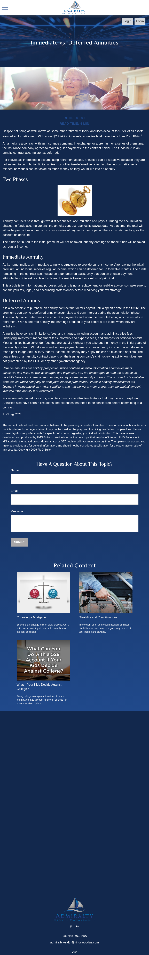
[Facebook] (71, 926)
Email (14, 491)
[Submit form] (19, 542)
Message (17, 511)
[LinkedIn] (77, 926)
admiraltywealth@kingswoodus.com (74, 942)
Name (15, 470)
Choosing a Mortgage (31, 617)
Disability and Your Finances (98, 617)
